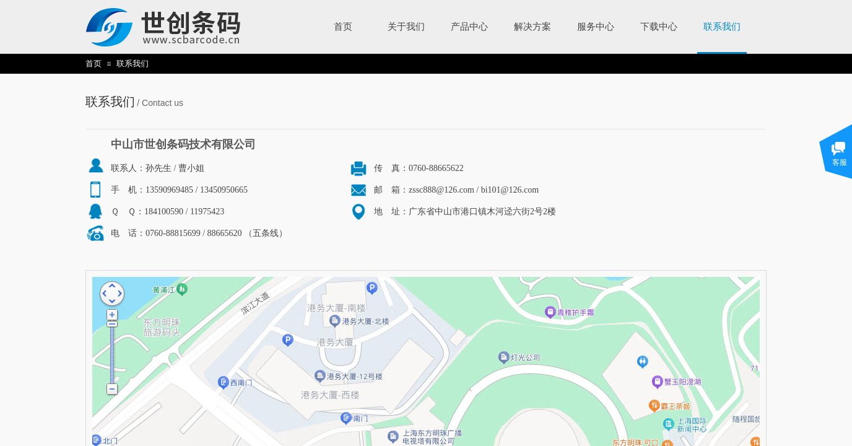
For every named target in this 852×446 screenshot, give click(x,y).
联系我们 (132, 63)
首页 (93, 63)
